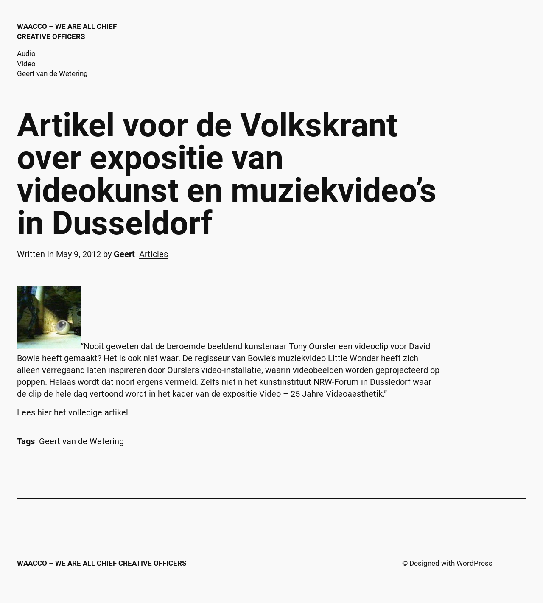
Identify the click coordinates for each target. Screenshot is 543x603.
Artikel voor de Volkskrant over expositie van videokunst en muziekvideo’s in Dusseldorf (227, 174)
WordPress (474, 563)
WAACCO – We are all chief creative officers (101, 563)
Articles (153, 254)
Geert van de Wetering (81, 441)
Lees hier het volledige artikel (72, 412)
